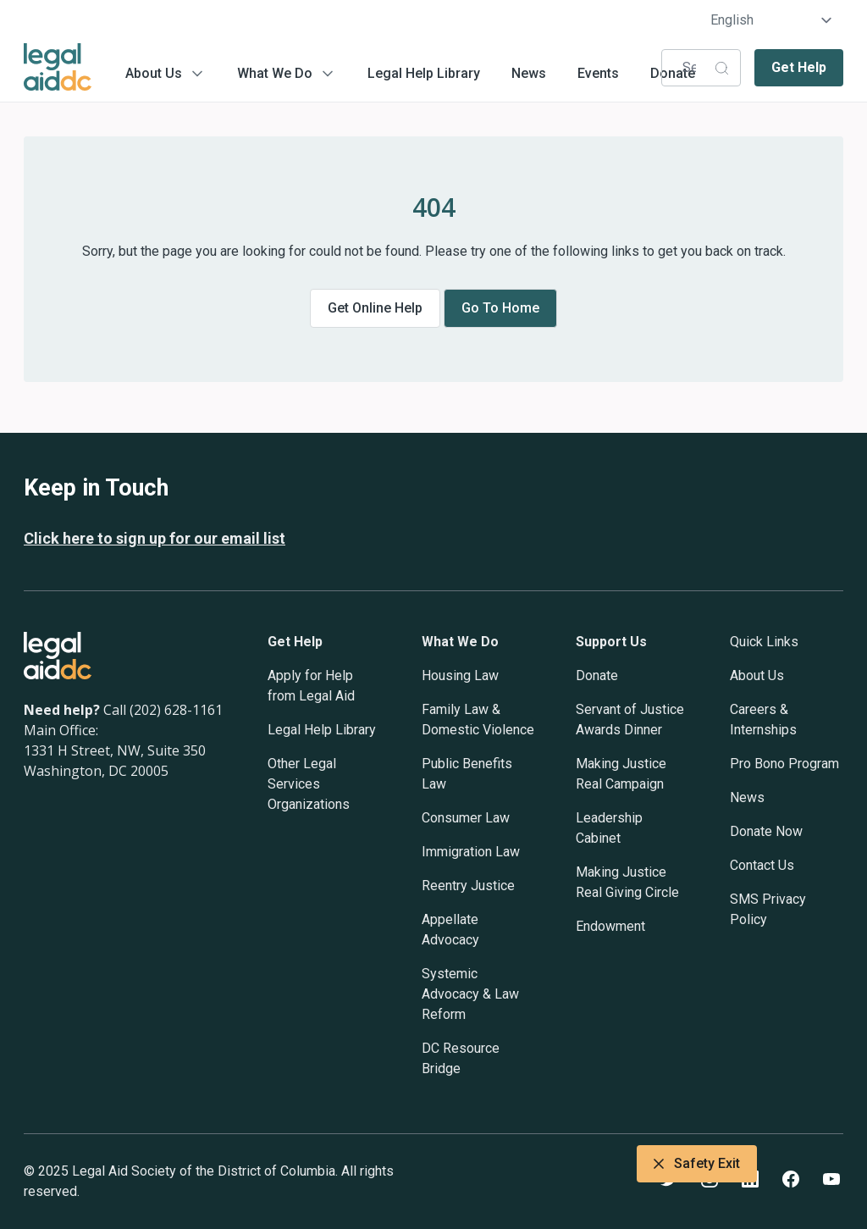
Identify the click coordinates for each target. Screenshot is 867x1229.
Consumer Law (466, 818)
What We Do (274, 73)
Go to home (500, 308)
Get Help (798, 67)
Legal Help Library (423, 73)
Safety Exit (697, 1164)
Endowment (610, 926)
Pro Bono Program (784, 764)
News (528, 73)
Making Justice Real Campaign (621, 774)
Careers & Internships (763, 719)
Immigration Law (471, 852)
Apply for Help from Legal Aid (311, 685)
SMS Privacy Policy (768, 909)
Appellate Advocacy (450, 929)
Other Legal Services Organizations (309, 784)
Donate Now (766, 831)
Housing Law (460, 675)
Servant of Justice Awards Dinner (630, 719)
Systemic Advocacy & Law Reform (470, 994)
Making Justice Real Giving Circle (627, 882)
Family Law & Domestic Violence (478, 719)
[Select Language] (771, 20)
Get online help (375, 308)
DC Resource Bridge (461, 1058)
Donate (597, 675)
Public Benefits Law (467, 774)
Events (598, 73)
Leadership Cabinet (609, 828)
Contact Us (762, 865)
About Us (153, 73)
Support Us (611, 642)
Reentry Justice (468, 885)
